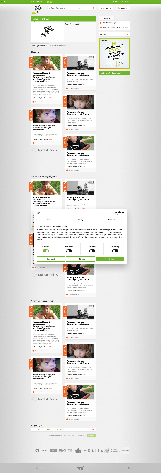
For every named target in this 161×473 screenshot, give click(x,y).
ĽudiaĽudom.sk (44, 468)
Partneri (127, 1)
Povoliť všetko (110, 259)
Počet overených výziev (115, 23)
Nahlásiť (91, 435)
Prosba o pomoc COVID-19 (54, 429)
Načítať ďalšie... (48, 150)
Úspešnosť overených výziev (115, 27)
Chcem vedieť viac (40, 102)
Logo (80, 468)
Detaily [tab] (80, 220)
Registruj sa (107, 8)
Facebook (48, 2)
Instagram (51, 2)
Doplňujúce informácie (40, 46)
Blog (32, 1)
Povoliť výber (80, 259)
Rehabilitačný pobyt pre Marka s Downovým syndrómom (44, 127)
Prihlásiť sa (123, 8)
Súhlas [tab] (49, 220)
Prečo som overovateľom (58, 45)
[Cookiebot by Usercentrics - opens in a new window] (115, 213)
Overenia (107, 18)
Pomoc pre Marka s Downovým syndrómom (78, 74)
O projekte (114, 1)
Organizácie (40, 1)
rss (128, 468)
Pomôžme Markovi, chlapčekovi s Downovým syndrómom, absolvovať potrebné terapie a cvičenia (44, 77)
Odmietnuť (51, 259)
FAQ (121, 1)
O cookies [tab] (111, 220)
